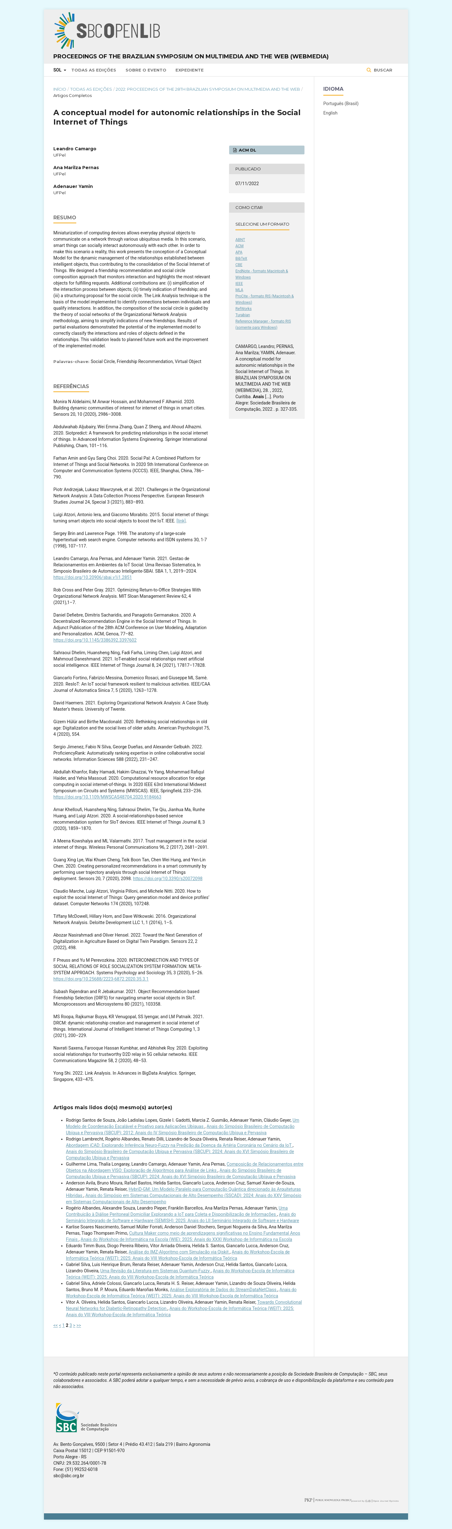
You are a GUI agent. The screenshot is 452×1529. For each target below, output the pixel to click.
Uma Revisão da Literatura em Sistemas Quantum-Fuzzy (155, 1270)
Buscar (382, 69)
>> (78, 1325)
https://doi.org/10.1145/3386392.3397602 (95, 640)
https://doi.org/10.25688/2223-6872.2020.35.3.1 (101, 978)
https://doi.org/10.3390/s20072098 (167, 878)
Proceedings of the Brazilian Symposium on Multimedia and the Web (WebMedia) (191, 56)
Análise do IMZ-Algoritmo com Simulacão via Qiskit (179, 1251)
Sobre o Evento (146, 69)
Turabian (242, 315)
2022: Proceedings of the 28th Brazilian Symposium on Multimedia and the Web (208, 89)
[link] (181, 520)
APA (238, 252)
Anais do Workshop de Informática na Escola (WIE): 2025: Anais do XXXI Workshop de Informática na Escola (186, 1239)
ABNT (240, 240)
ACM (239, 246)
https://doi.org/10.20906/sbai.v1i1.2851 (92, 577)
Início (59, 89)
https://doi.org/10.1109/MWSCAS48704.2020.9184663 (107, 796)
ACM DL (247, 149)
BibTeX (241, 258)
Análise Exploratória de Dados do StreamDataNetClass (223, 1289)
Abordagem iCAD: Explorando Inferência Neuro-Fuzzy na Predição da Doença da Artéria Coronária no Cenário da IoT (179, 1145)
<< (55, 1325)
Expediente (189, 69)
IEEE (239, 283)
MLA (239, 290)
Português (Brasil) (340, 103)
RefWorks (243, 309)
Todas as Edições (93, 69)
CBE (238, 265)
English (330, 112)
